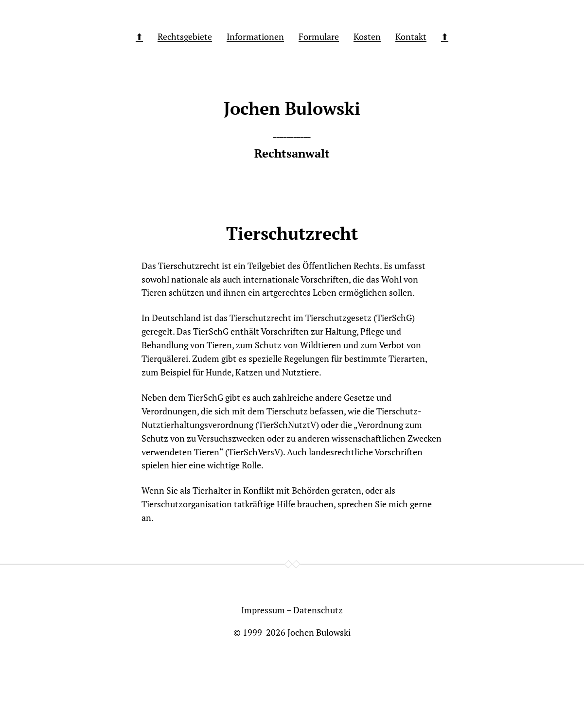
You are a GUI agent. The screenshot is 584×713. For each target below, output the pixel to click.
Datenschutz (318, 610)
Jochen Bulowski (319, 632)
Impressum (263, 610)
